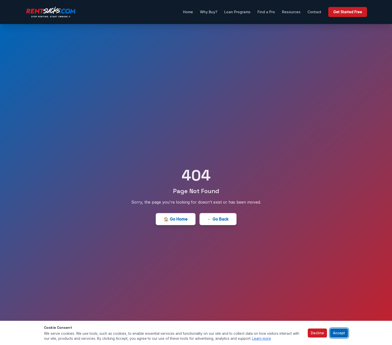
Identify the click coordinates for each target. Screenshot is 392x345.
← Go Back (218, 219)
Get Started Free (347, 12)
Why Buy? (208, 12)
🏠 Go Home (176, 219)
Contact (314, 12)
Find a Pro (266, 12)
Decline (317, 333)
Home (188, 12)
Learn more (261, 338)
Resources (291, 12)
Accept (339, 333)
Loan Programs (237, 12)
